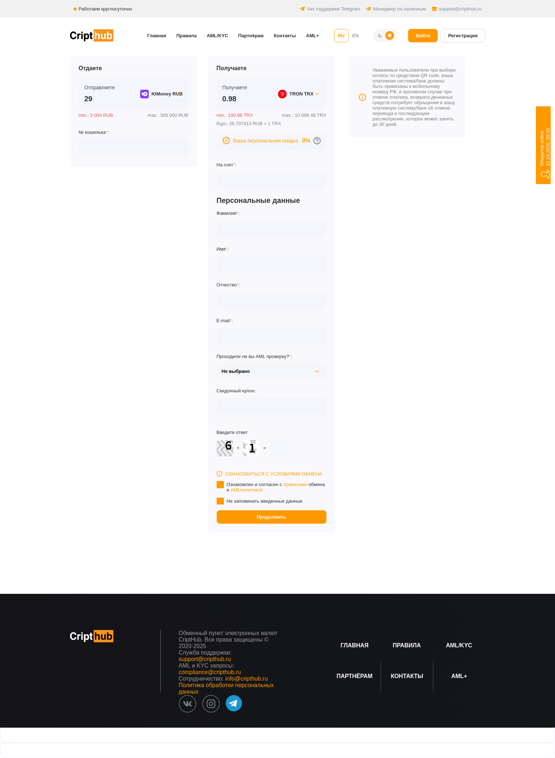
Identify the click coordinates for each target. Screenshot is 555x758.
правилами (295, 484)
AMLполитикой (246, 490)
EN (355, 35)
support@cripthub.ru (460, 9)
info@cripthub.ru (246, 679)
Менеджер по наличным (399, 9)
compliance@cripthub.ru (210, 672)
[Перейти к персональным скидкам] (317, 140)
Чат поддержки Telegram (333, 9)
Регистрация (462, 35)
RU (341, 35)
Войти (423, 35)
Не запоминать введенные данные (265, 501)
